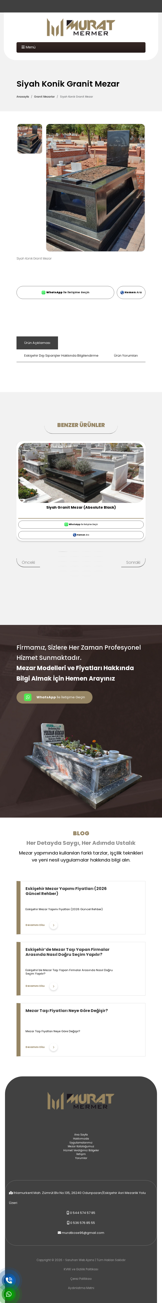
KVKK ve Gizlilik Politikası (81, 1269)
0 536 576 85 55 (82, 1222)
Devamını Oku (42, 925)
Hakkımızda (81, 1139)
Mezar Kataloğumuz (81, 1146)
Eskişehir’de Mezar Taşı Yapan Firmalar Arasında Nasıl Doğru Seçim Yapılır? (68, 952)
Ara (131, 292)
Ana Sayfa (81, 1135)
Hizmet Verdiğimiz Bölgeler (81, 1150)
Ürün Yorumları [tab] (126, 355)
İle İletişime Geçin (65, 292)
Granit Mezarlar (44, 97)
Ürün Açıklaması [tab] (37, 342)
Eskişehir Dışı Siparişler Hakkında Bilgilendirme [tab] (61, 355)
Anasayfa (22, 97)
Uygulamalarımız (81, 1143)
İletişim (81, 1154)
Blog (81, 833)
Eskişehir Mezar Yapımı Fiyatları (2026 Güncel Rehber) (66, 891)
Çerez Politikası (81, 1279)
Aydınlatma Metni (81, 1288)
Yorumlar (81, 1158)
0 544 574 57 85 (82, 1212)
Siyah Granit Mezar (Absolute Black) (81, 507)
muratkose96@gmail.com (83, 1232)
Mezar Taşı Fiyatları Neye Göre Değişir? (67, 1010)
